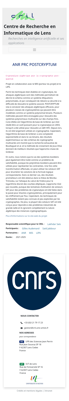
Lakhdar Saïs (54, 224)
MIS (31, 232)
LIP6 (38, 232)
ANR (23, 232)
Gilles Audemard (30, 228)
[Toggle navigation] (34, 49)
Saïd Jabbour (49, 228)
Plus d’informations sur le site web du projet (26, 216)
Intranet (48, 390)
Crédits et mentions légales (29, 390)
